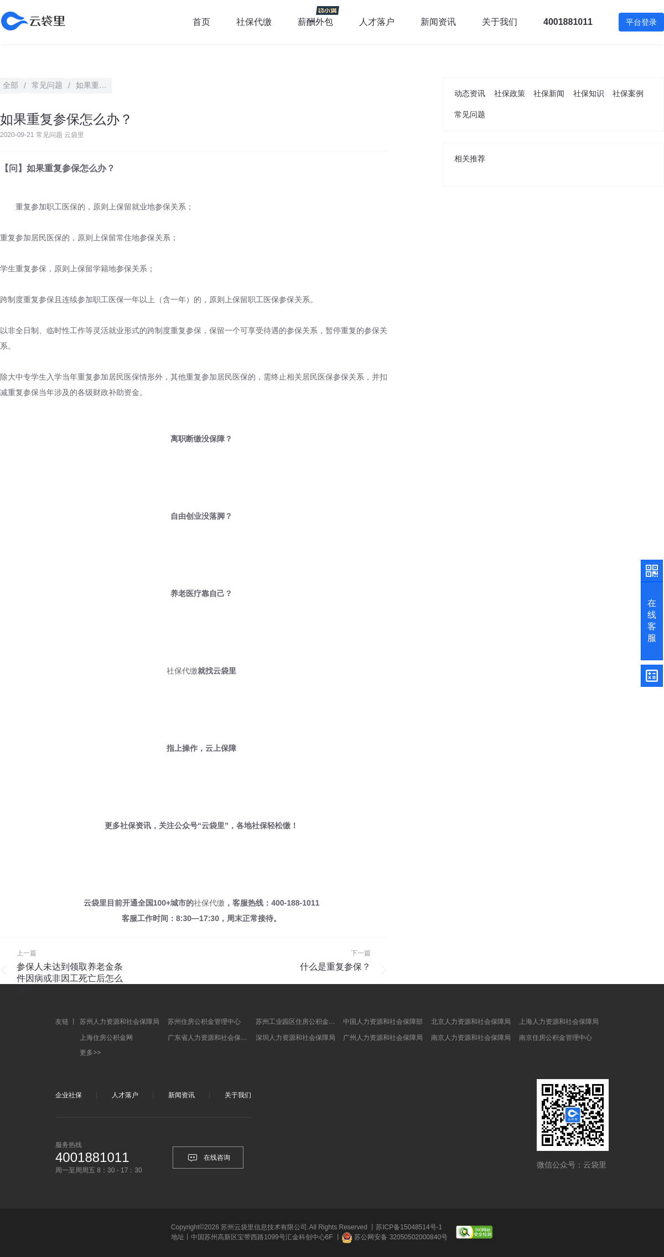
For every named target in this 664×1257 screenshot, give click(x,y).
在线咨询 (208, 1157)
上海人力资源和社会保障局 (559, 1021)
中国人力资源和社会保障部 (383, 1021)
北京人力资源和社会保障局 (471, 1021)
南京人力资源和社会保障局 (471, 1038)
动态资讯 (469, 93)
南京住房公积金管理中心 (555, 1038)
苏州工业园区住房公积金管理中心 (298, 1021)
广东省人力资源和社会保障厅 (210, 1038)
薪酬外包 (315, 22)
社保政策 (509, 93)
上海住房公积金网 (106, 1038)
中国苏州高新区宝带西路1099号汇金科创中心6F (262, 1237)
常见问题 (469, 114)
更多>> (90, 1052)
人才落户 (377, 22)
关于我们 (238, 1095)
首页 (201, 22)
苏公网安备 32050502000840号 (401, 1237)
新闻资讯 (438, 22)
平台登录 (641, 22)
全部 (10, 85)
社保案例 (628, 93)
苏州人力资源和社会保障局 (119, 1021)
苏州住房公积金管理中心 (204, 1021)
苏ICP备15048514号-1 (409, 1227)
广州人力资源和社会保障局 (383, 1038)
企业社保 (68, 1095)
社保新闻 (548, 93)
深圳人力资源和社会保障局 (295, 1038)
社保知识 (588, 93)
